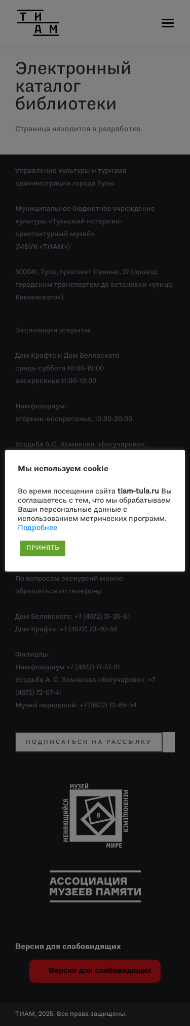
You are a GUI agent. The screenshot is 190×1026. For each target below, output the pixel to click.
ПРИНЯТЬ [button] (42, 548)
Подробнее (37, 528)
